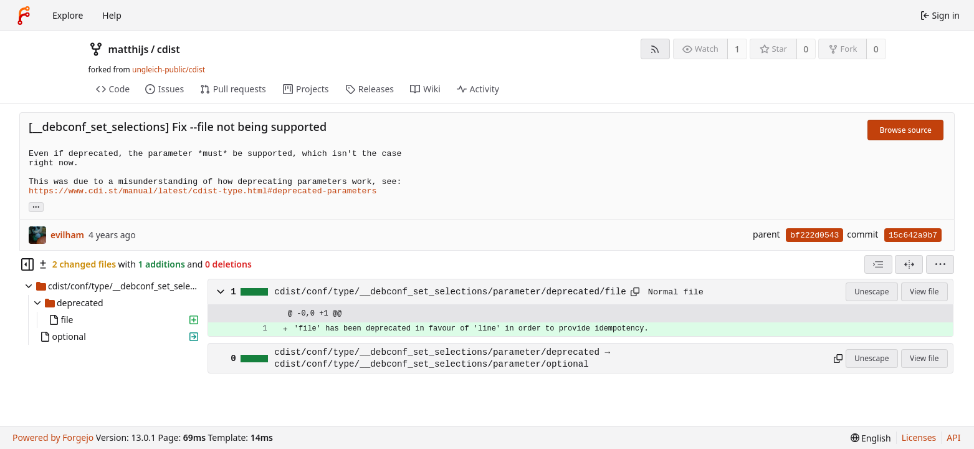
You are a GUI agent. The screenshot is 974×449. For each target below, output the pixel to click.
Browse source (905, 130)
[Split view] (909, 264)
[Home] (23, 15)
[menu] (940, 264)
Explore (67, 15)
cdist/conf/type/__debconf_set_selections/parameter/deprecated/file (450, 292)
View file (924, 291)
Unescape (871, 291)
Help (112, 15)
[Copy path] (635, 292)
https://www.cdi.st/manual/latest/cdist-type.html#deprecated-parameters (203, 191)
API (953, 437)
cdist (168, 49)
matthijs (128, 49)
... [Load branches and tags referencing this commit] (36, 206)
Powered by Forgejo (52, 437)
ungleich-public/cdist (168, 69)
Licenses (919, 437)
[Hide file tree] (27, 264)
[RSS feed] (655, 49)
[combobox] (878, 264)
